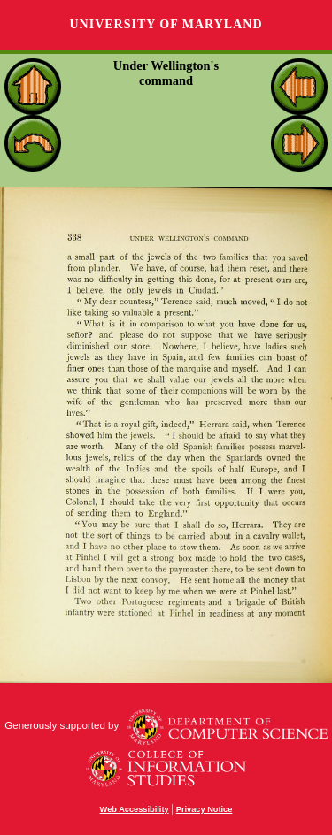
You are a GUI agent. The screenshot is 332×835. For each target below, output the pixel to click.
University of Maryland (165, 24)
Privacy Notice (204, 809)
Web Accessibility (134, 809)
